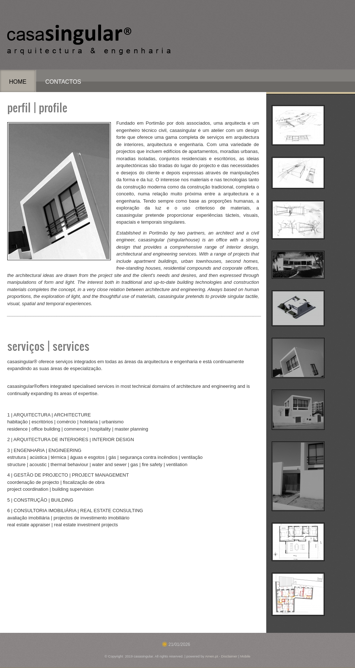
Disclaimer (229, 656)
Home (17, 82)
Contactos (63, 82)
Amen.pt (211, 656)
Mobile (245, 656)
